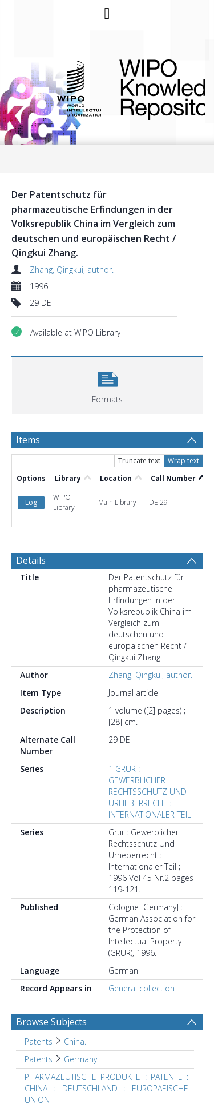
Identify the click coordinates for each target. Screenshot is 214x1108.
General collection (141, 988)
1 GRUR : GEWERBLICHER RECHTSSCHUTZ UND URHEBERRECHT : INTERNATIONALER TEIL (149, 791)
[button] (107, 384)
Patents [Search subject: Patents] (39, 1041)
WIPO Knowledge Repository (153, 87)
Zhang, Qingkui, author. (72, 269)
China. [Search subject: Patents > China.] (75, 1041)
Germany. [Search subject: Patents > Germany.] (81, 1059)
